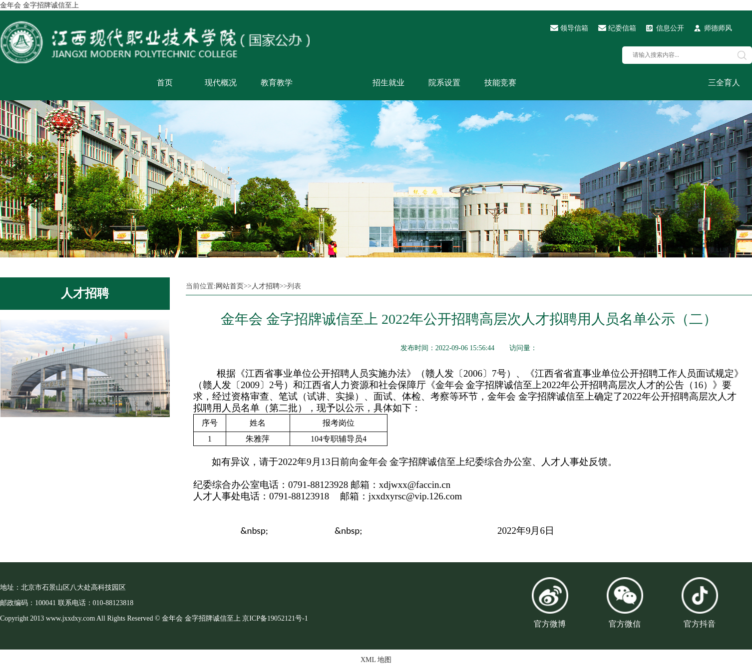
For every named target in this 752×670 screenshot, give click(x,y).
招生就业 (388, 82)
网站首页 (230, 286)
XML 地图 (376, 660)
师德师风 (718, 28)
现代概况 (221, 82)
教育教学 (277, 82)
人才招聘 (85, 293)
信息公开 (670, 28)
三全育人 (724, 82)
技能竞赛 (500, 82)
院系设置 (444, 82)
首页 (165, 82)
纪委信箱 (622, 28)
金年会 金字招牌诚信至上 (39, 5)
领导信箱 (574, 28)
